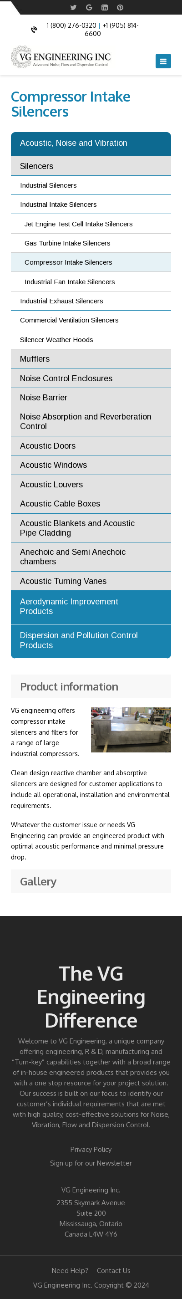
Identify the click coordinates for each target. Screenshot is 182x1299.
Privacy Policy (91, 1149)
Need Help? (70, 1270)
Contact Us (114, 1270)
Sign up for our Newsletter (91, 1163)
